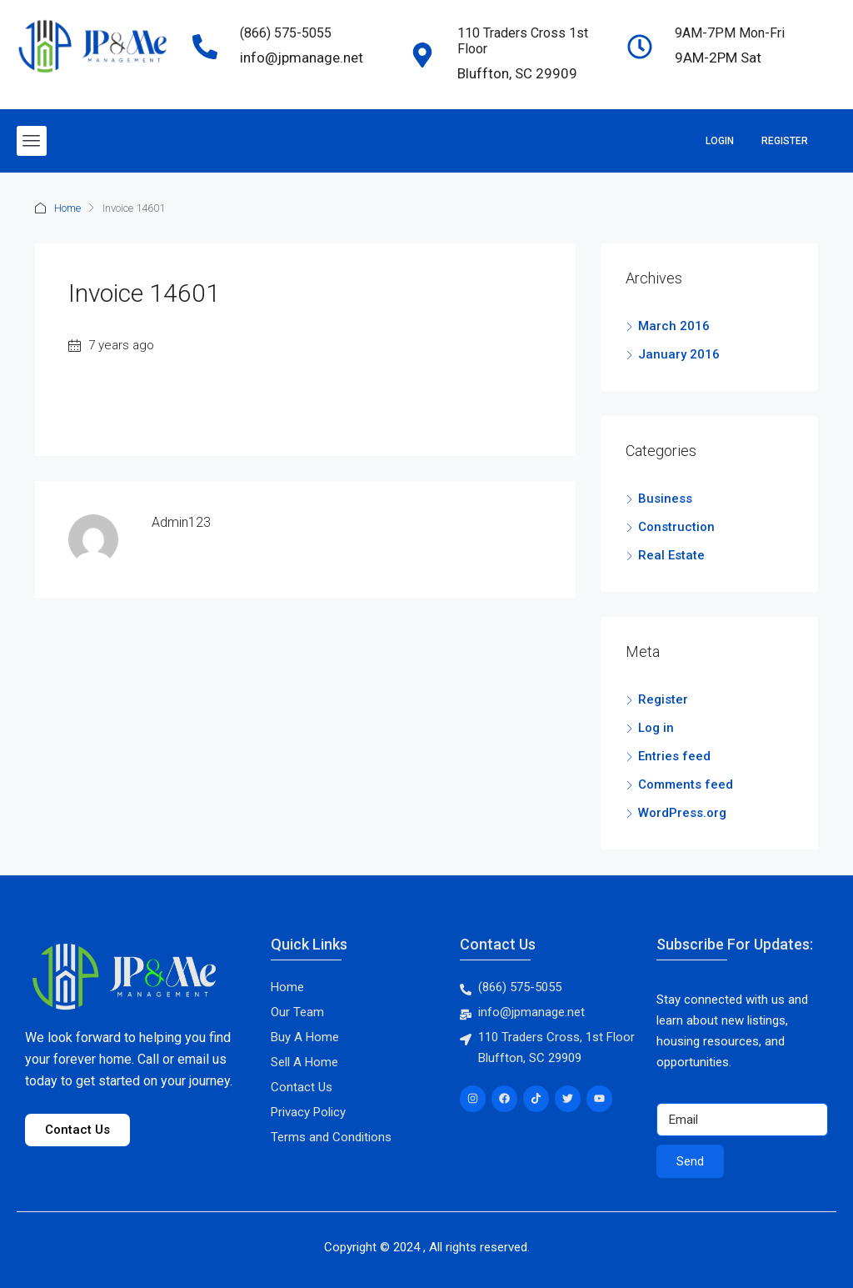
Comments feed (685, 784)
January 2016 (679, 354)
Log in (656, 727)
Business (665, 498)
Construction (676, 526)
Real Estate (671, 555)
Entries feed (674, 756)
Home (67, 208)
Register (784, 141)
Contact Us (498, 944)
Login (720, 141)
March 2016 (674, 325)
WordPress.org (682, 812)
